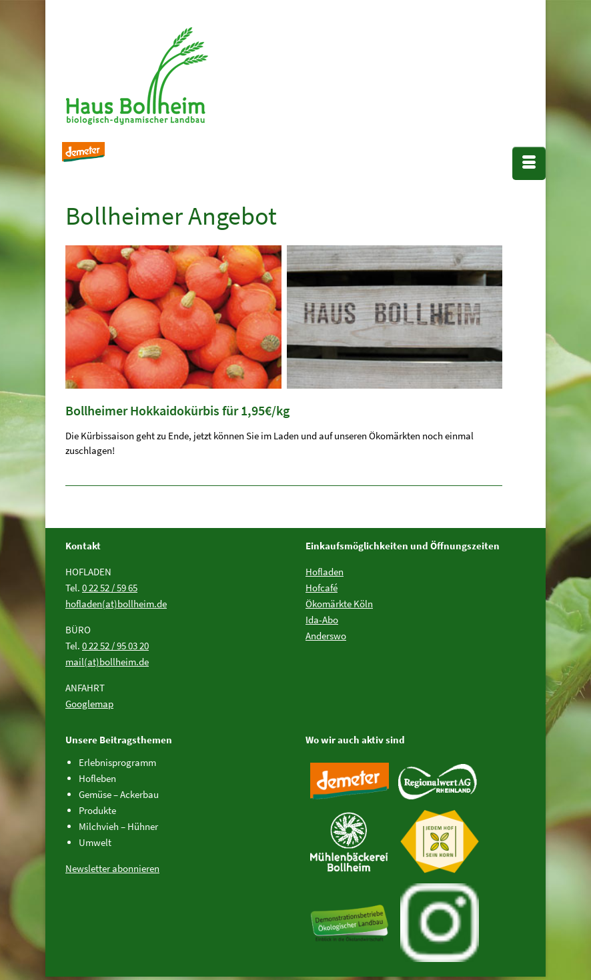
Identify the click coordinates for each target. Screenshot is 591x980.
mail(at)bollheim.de (107, 661)
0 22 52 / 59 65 (109, 587)
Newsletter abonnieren (112, 868)
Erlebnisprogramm (117, 762)
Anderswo (326, 635)
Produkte (97, 810)
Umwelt (95, 842)
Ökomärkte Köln (339, 603)
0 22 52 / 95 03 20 (115, 645)
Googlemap (89, 703)
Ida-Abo (322, 619)
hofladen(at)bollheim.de (116, 603)
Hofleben (97, 778)
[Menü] (529, 163)
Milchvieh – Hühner (118, 826)
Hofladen (325, 571)
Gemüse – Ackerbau (119, 794)
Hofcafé (322, 587)
